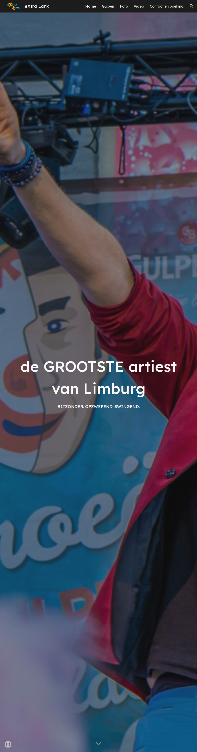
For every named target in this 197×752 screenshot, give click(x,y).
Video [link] (139, 6)
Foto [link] (124, 6)
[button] (191, 6)
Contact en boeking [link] (167, 6)
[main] (98, 382)
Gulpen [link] (108, 6)
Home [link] (90, 6)
